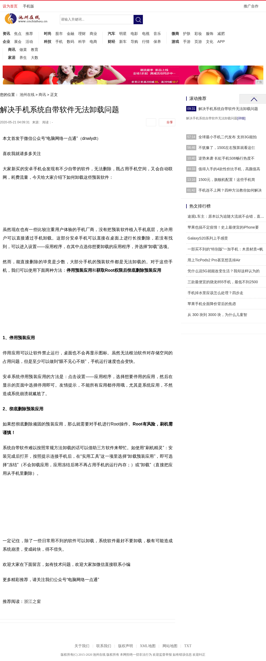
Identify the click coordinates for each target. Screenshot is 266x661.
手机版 (28, 6)
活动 (29, 41)
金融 (70, 33)
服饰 (209, 33)
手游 (186, 41)
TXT (187, 646)
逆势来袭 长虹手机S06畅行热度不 (226, 158)
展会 (18, 41)
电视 (145, 33)
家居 (11, 57)
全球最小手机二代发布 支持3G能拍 (227, 137)
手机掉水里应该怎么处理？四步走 (215, 293)
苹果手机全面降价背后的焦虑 (212, 304)
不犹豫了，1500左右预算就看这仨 (226, 147)
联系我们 (103, 646)
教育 (34, 49)
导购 (134, 41)
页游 (198, 41)
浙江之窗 (32, 601)
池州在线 (27, 94)
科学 (82, 41)
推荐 (29, 33)
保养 (157, 41)
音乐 (157, 33)
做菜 (23, 49)
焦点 (18, 33)
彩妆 (198, 33)
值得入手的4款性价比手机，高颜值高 (229, 169)
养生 (23, 57)
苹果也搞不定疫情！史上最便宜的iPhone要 (223, 227)
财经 (111, 41)
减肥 (221, 33)
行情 (145, 41)
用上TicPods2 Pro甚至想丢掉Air (214, 260)
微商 (175, 33)
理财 (82, 33)
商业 (93, 33)
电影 (134, 33)
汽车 (111, 33)
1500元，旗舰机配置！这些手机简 (226, 179)
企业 (6, 41)
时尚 (47, 33)
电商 (93, 41)
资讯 (6, 33)
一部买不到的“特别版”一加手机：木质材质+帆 (225, 249)
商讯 (11, 49)
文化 (209, 41)
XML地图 (148, 646)
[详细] (241, 118)
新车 (123, 41)
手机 (59, 41)
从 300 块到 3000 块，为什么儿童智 (217, 315)
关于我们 (81, 646)
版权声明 (125, 646)
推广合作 (253, 8)
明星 (123, 33)
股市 (59, 33)
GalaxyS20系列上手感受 (208, 238)
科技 (47, 41)
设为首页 (10, 6)
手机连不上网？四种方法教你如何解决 (230, 190)
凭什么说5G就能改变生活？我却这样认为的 (224, 271)
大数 (34, 57)
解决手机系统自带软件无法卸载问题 (228, 109)
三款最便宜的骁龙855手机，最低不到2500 (223, 282)
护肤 (186, 33)
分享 (170, 122)
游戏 (175, 41)
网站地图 (170, 646)
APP (221, 41)
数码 (70, 41)
